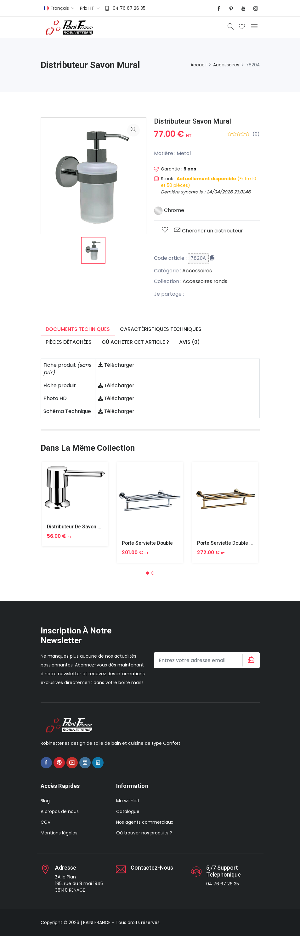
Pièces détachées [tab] (69, 342)
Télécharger (116, 365)
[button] (147, 572)
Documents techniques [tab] (78, 329)
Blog (45, 801)
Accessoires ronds (205, 281)
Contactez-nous (152, 867)
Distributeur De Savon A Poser (82, 527)
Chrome (169, 210)
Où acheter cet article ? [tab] (135, 342)
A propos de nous (60, 811)
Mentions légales (59, 833)
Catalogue (127, 811)
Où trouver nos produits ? (144, 833)
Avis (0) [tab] (189, 342)
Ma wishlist (127, 801)
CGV (45, 822)
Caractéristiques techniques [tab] (160, 329)
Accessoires (226, 65)
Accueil (198, 65)
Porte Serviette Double (148, 543)
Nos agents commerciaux (144, 822)
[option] (93, 250)
